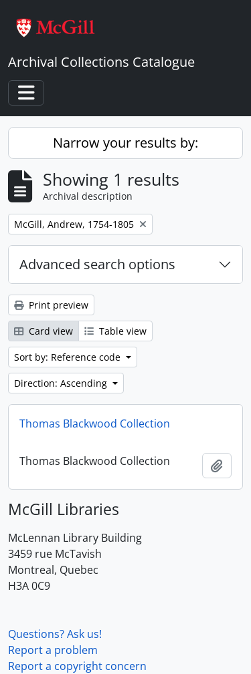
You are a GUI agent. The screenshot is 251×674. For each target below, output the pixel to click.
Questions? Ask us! (55, 634)
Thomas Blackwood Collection (94, 423)
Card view (43, 331)
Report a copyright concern (77, 666)
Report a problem (53, 650)
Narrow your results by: (125, 143)
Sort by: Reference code (68, 357)
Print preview (51, 305)
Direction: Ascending (62, 383)
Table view (115, 331)
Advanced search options (97, 264)
